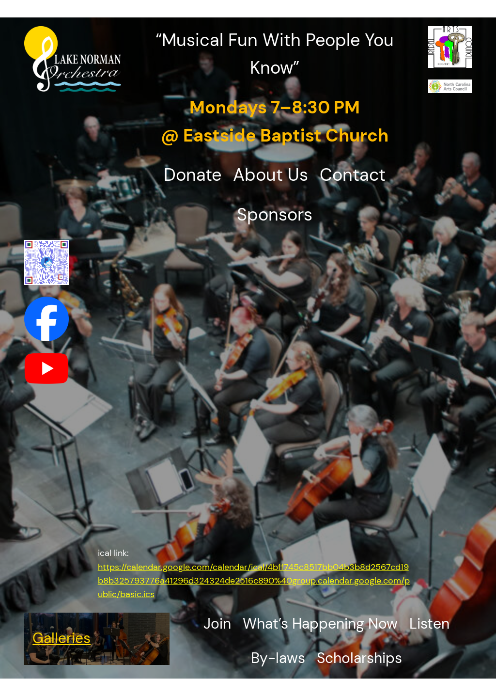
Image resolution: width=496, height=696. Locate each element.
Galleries (61, 638)
